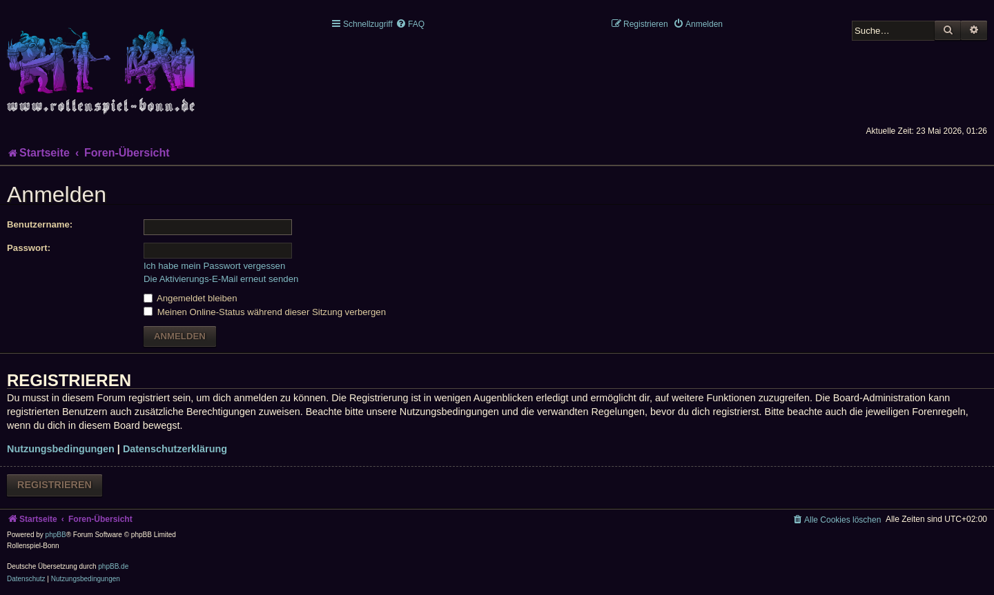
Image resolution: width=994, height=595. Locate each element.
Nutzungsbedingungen (61, 448)
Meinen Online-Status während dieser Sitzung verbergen (265, 312)
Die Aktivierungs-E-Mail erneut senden (221, 279)
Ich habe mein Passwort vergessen (214, 266)
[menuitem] (410, 24)
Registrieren (54, 484)
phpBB (56, 534)
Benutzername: (39, 224)
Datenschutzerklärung (175, 448)
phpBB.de (113, 566)
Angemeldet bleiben (190, 298)
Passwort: (28, 248)
